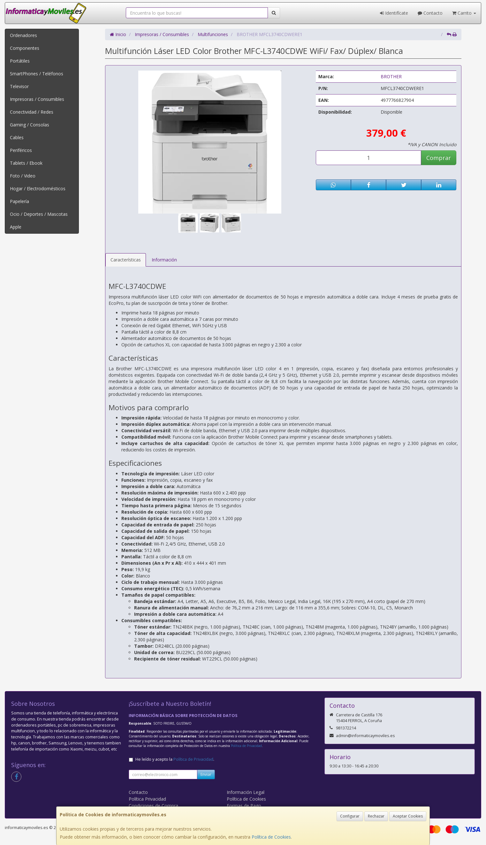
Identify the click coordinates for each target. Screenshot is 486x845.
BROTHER (391, 76)
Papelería (19, 201)
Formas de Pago (244, 806)
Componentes (24, 48)
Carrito (464, 13)
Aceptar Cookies (408, 816)
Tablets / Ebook (26, 163)
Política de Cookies (271, 837)
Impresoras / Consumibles (37, 99)
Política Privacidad (147, 799)
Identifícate (394, 13)
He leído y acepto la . (174, 759)
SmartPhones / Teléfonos (36, 74)
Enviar (206, 774)
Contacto (430, 13)
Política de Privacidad (246, 745)
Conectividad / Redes (31, 112)
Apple (15, 227)
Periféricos (21, 150)
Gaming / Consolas (29, 125)
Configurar (350, 816)
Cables (17, 137)
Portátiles (20, 61)
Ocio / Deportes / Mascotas (39, 214)
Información (164, 260)
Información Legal (245, 792)
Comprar (438, 158)
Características (125, 260)
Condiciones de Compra (153, 806)
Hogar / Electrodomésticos (37, 188)
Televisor (19, 86)
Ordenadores (23, 35)
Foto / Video (22, 176)
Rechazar (376, 816)
